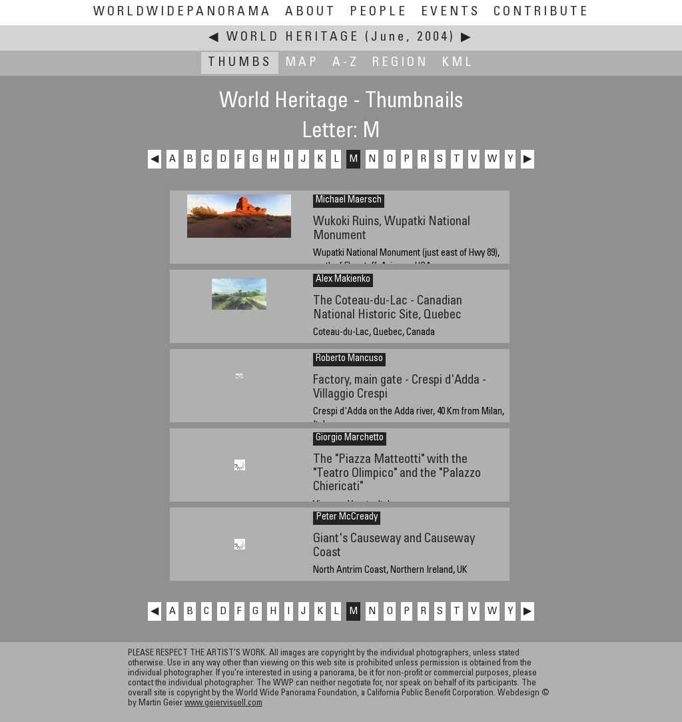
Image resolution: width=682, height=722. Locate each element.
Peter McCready (347, 517)
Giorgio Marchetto (350, 438)
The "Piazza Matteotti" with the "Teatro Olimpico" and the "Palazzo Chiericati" (397, 474)
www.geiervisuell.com (223, 703)
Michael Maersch (349, 200)
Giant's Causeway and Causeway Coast (394, 546)
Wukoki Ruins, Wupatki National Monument (391, 229)
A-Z (345, 63)
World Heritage (293, 37)
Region (400, 63)
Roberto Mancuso (349, 359)
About (310, 12)
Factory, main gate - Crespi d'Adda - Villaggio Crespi (399, 387)
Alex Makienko (343, 279)
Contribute (541, 12)
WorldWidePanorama (182, 12)
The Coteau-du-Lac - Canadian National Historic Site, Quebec (387, 308)
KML (458, 63)
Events (450, 12)
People (379, 12)
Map (302, 63)
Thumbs (240, 63)
